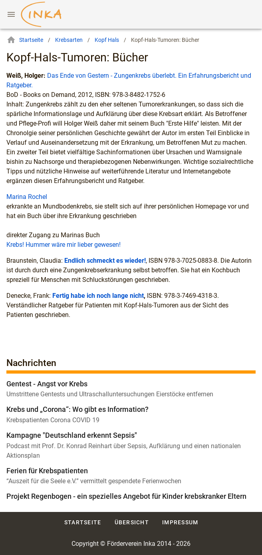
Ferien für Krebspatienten (47, 470)
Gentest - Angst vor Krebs (46, 384)
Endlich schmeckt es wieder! (105, 260)
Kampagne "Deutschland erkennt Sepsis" (71, 435)
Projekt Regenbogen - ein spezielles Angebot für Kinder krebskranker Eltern (126, 496)
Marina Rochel (26, 197)
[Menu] (11, 14)
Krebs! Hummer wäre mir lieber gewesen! (63, 244)
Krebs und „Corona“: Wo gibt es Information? (77, 409)
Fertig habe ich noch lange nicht (98, 295)
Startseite (24, 40)
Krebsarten (69, 40)
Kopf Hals (107, 40)
